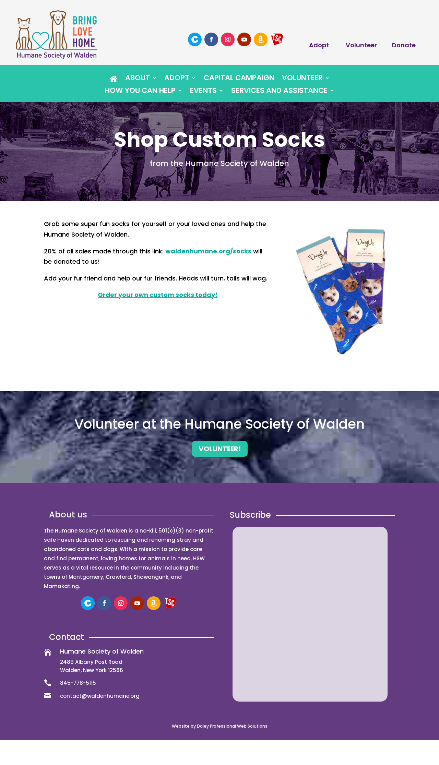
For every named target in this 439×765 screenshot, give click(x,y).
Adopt (319, 45)
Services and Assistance (279, 91)
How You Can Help (140, 91)
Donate (404, 45)
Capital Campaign (239, 79)
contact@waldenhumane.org (100, 696)
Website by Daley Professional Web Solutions (220, 726)
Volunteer (361, 45)
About (137, 79)
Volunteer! (220, 449)
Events (203, 91)
